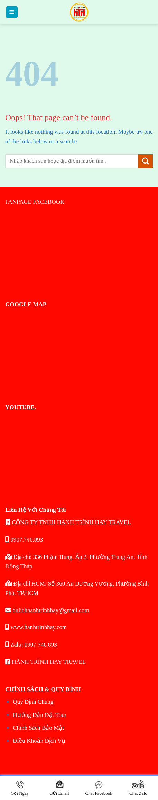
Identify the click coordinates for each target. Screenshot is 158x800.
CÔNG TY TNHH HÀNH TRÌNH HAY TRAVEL (68, 522)
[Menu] (12, 12)
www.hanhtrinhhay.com (36, 627)
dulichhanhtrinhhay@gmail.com (47, 610)
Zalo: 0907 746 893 (31, 644)
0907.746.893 (24, 539)
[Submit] (145, 161)
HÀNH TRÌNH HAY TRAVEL (45, 662)
